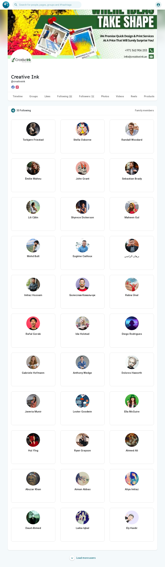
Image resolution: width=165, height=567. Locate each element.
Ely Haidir (132, 528)
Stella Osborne (82, 139)
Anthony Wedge (82, 372)
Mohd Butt (33, 256)
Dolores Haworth (132, 372)
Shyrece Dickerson (82, 217)
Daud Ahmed (33, 528)
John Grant (82, 178)
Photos (105, 96)
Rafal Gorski (33, 333)
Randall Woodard (131, 139)
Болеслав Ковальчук (82, 295)
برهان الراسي (131, 256)
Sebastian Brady (132, 178)
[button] (46, 4)
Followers (86, 96)
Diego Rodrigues (132, 333)
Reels (134, 96)
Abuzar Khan (33, 489)
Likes (47, 96)
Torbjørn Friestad (33, 139)
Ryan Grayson (82, 450)
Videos (120, 96)
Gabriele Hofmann (33, 372)
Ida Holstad (82, 333)
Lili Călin (33, 217)
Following (64, 96)
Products (149, 96)
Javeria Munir (33, 411)
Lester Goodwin (82, 411)
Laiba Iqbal (82, 528)
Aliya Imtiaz (132, 489)
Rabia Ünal (131, 295)
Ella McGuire (132, 411)
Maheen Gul (132, 217)
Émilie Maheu (33, 178)
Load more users (83, 557)
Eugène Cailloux (82, 256)
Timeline (18, 96)
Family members (144, 110)
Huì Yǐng (33, 450)
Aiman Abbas (82, 489)
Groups (33, 96)
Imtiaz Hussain (33, 295)
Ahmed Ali (132, 450)
